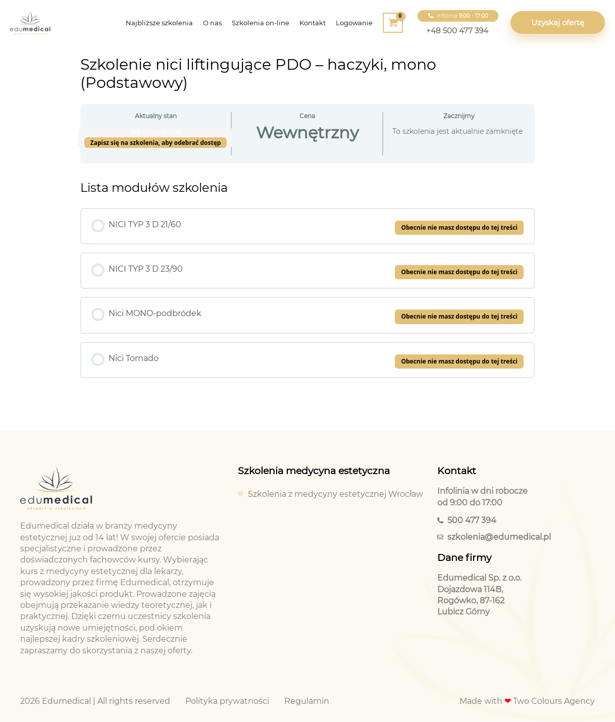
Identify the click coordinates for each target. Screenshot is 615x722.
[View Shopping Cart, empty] (393, 23)
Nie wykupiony (155, 132)
